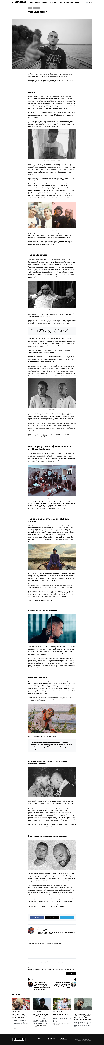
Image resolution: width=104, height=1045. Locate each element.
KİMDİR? (60, 1011)
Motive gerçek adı (32, 901)
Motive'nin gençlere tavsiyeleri (57, 906)
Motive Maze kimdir (68, 901)
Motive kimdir (50, 901)
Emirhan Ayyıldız (42, 930)
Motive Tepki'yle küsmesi (34, 906)
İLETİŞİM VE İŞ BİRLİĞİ (51, 1039)
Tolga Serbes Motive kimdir (45, 909)
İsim (29, 961)
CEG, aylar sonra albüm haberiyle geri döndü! (40, 1015)
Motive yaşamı (45, 906)
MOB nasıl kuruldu (40, 899)
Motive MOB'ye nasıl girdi (45, 904)
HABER (13, 1011)
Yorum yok (15, 1028)
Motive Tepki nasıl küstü (58, 904)
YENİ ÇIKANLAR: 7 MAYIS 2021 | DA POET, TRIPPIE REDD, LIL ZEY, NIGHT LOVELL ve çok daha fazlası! (83, 1016)
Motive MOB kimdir (33, 904)
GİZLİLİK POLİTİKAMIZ (63, 1039)
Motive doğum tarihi (67, 899)
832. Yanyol (31, 899)
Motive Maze (58, 901)
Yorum (29, 946)
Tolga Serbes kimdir (33, 909)
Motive (48, 899)
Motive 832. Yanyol (56, 899)
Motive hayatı (42, 901)
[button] (12, 2)
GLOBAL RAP (55, 1011)
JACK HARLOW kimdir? (61, 1014)
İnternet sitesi (64, 961)
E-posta (46, 961)
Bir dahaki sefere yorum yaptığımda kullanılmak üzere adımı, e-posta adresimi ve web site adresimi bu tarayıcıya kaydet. (51, 969)
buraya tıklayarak (40, 585)
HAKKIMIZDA (39, 1038)
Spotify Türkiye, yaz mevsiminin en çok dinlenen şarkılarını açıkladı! (20, 1016)
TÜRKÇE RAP (17, 1011)
